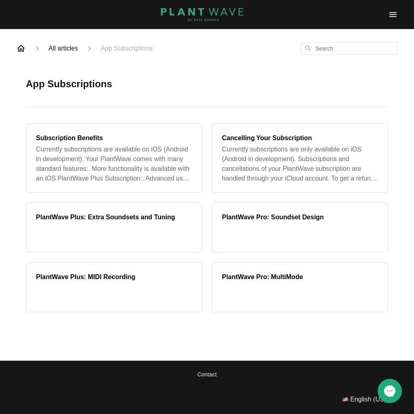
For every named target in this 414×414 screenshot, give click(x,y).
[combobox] (349, 48)
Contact (207, 374)
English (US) (370, 399)
